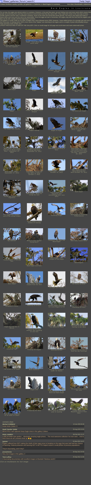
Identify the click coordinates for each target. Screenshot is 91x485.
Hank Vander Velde (10, 429)
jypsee (5, 441)
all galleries (28, 4)
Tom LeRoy (7, 457)
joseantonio (7, 452)
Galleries (37, 4)
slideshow (87, 4)
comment (6, 422)
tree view (70, 4)
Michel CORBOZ (9, 424)
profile (20, 4)
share (11, 422)
